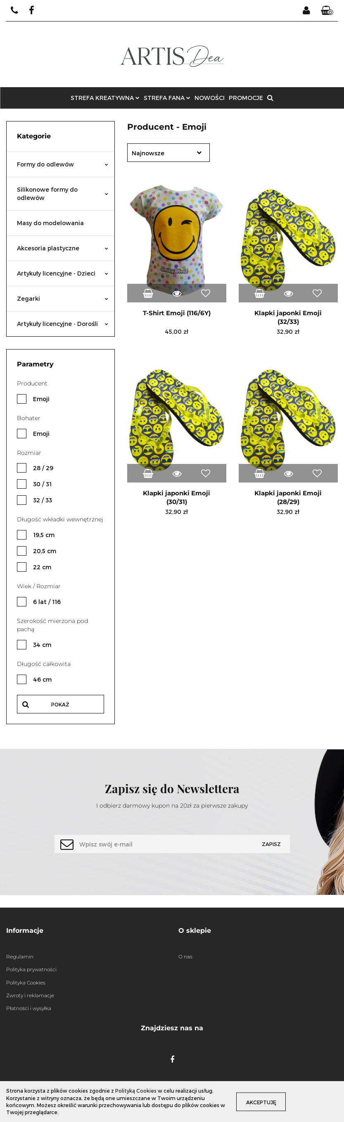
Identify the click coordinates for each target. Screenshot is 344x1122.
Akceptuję (264, 1102)
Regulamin (19, 956)
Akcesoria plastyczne (62, 248)
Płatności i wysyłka (28, 1008)
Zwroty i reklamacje (30, 995)
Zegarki (62, 298)
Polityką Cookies (136, 1090)
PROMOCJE (246, 97)
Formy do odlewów (62, 164)
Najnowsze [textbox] (148, 153)
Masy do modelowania (50, 222)
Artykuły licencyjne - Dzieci (62, 273)
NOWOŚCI (210, 97)
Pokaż (60, 704)
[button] (327, 10)
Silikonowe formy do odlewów (62, 193)
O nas (185, 956)
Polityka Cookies (25, 982)
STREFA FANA (167, 97)
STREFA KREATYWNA (105, 97)
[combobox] (168, 152)
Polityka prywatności (31, 969)
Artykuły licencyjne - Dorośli (62, 323)
